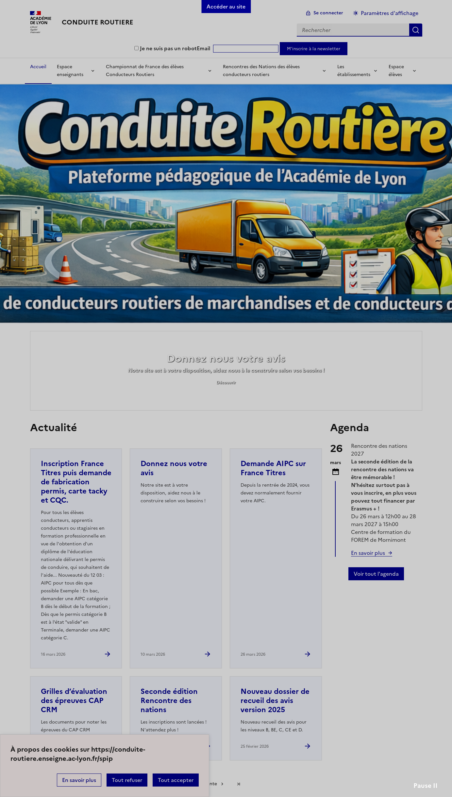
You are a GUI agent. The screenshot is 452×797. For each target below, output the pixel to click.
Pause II (425, 785)
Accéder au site (226, 6)
